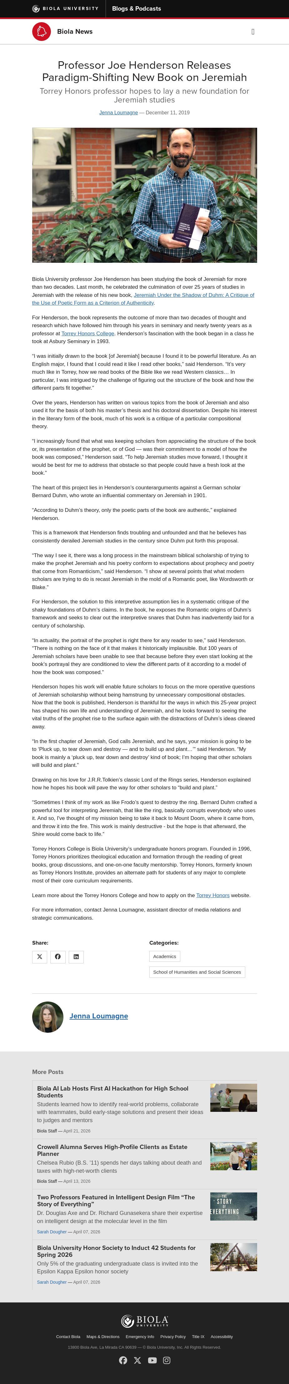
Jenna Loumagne (118, 112)
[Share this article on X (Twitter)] (39, 957)
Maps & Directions (103, 1336)
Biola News (75, 31)
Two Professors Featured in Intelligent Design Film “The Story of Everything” (116, 1201)
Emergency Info (140, 1336)
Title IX (198, 1336)
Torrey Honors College (88, 334)
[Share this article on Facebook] (58, 957)
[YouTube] (152, 1360)
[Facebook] (123, 1360)
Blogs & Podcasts (136, 8)
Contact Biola (68, 1336)
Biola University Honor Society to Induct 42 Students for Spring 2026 (116, 1251)
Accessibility (222, 1336)
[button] (253, 31)
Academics (164, 956)
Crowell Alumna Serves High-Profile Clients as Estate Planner (112, 1150)
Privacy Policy (173, 1336)
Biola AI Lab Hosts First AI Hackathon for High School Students (112, 1092)
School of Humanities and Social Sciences (197, 972)
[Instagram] (166, 1360)
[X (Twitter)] (137, 1360)
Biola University (71, 8)
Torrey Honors (213, 895)
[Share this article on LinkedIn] (76, 957)
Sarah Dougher (52, 1231)
